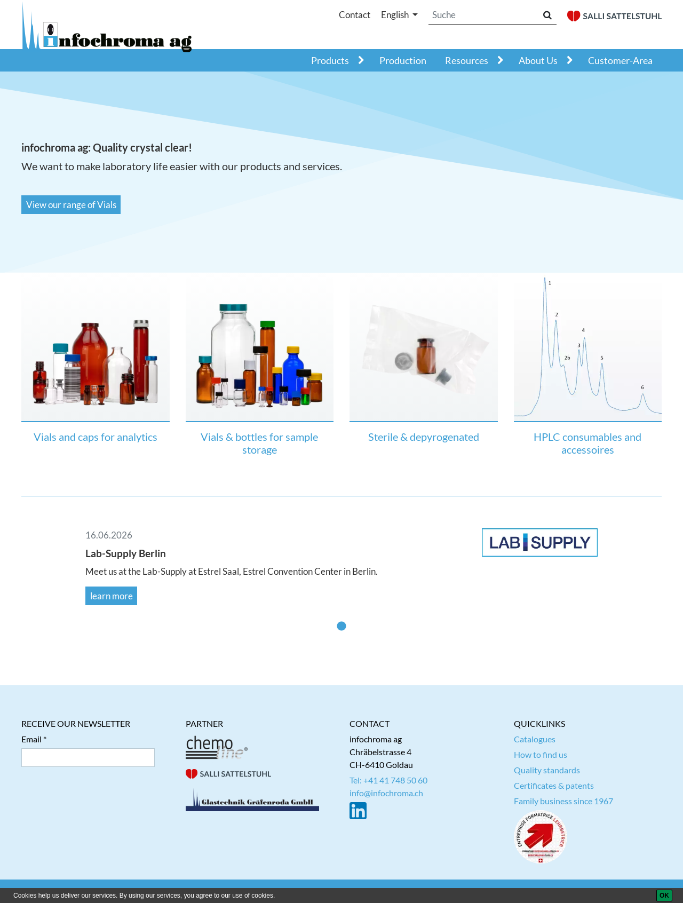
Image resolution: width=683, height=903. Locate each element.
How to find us (540, 754)
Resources (466, 60)
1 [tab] (341, 626)
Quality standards (547, 770)
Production (402, 60)
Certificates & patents (554, 785)
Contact (354, 14)
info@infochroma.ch (386, 793)
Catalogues (534, 739)
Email (31, 739)
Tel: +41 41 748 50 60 (388, 780)
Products (330, 60)
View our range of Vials (71, 204)
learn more (111, 595)
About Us (538, 60)
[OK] (664, 895)
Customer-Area (620, 60)
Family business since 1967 (563, 801)
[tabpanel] (341, 566)
